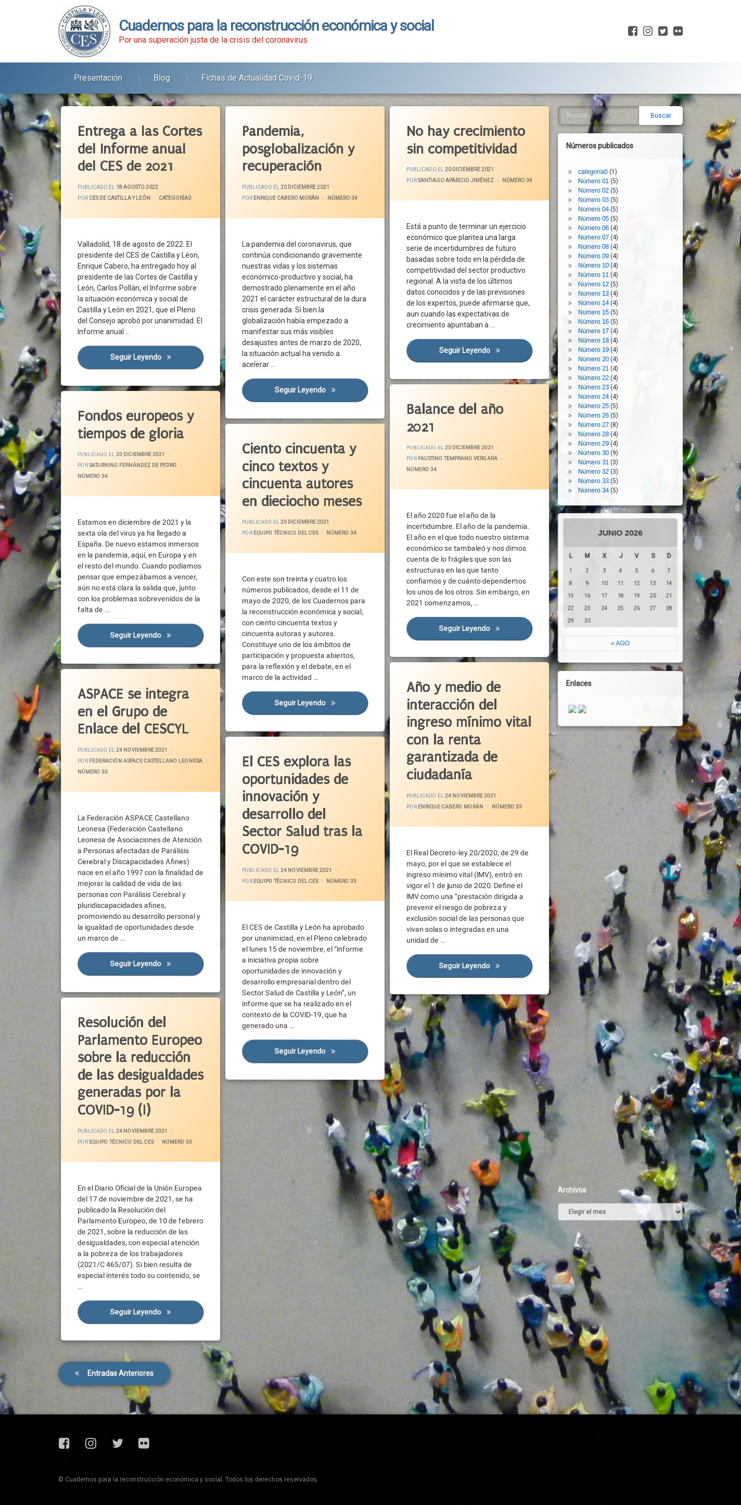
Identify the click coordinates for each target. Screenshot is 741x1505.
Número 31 (599, 408)
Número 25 (599, 352)
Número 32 (599, 417)
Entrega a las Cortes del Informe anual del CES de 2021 (141, 148)
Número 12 (599, 230)
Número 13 (599, 239)
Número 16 (599, 267)
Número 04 (599, 155)
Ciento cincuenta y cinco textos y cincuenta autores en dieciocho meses (294, 459)
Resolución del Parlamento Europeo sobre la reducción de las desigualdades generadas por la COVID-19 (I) (131, 1041)
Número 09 (599, 202)
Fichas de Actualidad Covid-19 (256, 73)
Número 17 (599, 277)
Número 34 (342, 197)
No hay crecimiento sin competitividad (466, 140)
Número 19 (599, 295)
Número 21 (599, 314)
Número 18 (599, 286)
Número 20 (599, 305)
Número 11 (599, 220)
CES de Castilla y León (120, 198)
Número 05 (599, 164)
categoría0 (175, 197)
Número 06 (599, 174)
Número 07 (599, 183)
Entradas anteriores (120, 1333)
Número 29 (599, 389)
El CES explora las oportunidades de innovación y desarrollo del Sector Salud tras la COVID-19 (294, 779)
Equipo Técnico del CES (290, 528)
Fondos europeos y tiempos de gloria (129, 411)
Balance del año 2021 (453, 395)
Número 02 (599, 136)
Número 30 (599, 398)
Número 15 (599, 258)
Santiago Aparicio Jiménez (456, 180)
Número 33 (487, 809)
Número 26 (599, 361)
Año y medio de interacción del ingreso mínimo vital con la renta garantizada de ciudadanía (459, 707)
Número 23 (599, 333)
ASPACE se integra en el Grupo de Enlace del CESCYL (128, 695)
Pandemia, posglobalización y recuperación (299, 149)
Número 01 (599, 127)
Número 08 (599, 192)
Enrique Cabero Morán (286, 198)
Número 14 (599, 248)
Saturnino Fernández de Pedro (131, 460)
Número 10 (599, 211)
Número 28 (599, 380)
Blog (162, 73)
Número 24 (599, 342)
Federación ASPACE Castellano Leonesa (136, 758)
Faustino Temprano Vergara (458, 453)
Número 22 (599, 323)
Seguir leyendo (157, 360)
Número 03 (599, 145)
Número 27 (599, 370)
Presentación (98, 73)
